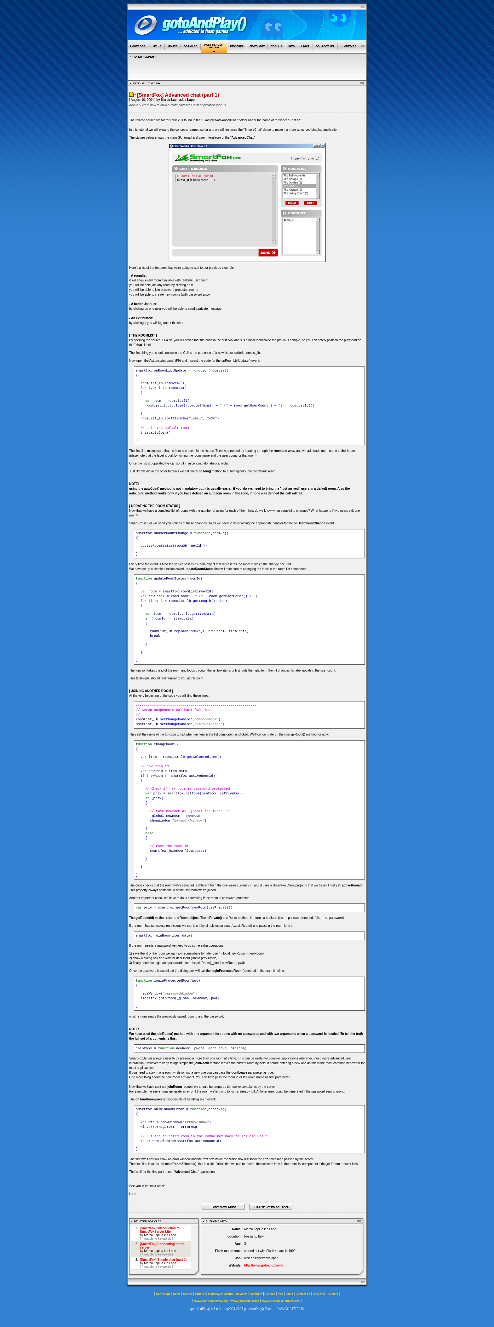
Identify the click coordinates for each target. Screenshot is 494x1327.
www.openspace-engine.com (280, 1300)
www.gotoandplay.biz (244, 1300)
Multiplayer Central (220, 1293)
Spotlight (256, 1293)
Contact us (303, 1293)
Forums (270, 1293)
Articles (200, 1293)
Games (187, 1293)
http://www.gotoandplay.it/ (263, 1265)
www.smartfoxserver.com (210, 1300)
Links (289, 1293)
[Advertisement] (247, 67)
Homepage (163, 1293)
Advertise (319, 1293)
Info (280, 1293)
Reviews (241, 1293)
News (177, 1293)
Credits (333, 1293)
